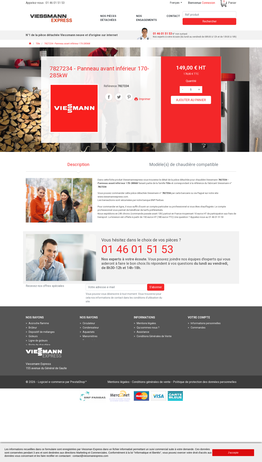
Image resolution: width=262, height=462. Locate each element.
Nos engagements (147, 344)
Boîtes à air (88, 366)
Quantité (191, 81)
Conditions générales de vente (151, 440)
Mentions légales (118, 440)
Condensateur (90, 327)
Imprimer (142, 99)
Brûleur (32, 327)
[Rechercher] (209, 14)
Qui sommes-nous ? (147, 327)
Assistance (142, 331)
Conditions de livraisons (149, 340)
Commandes (197, 327)
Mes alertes (197, 344)
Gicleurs (33, 336)
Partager (108, 97)
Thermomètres (91, 349)
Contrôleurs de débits (94, 375)
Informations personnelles (205, 323)
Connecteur (35, 362)
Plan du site (143, 353)
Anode (86, 362)
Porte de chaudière (39, 344)
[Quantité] (190, 89)
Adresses (195, 336)
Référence (110, 86)
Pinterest (129, 97)
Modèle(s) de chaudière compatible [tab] (183, 164)
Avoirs (194, 331)
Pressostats (89, 340)
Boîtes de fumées (92, 370)
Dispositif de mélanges (41, 331)
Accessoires (89, 357)
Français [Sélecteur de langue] (175, 2)
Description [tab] (78, 164)
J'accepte (233, 452)
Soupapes (34, 370)
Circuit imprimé (37, 357)
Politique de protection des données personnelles (204, 440)
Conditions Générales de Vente (154, 336)
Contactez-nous (145, 349)
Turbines (33, 375)
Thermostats (90, 353)
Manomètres (89, 336)
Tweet (118, 97)
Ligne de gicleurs (38, 340)
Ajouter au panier (191, 100)
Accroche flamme (38, 323)
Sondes (86, 344)
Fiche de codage (37, 366)
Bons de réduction (200, 340)
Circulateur (88, 323)
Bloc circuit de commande (43, 353)
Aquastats (88, 331)
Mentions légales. (146, 323)
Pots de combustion (39, 349)
